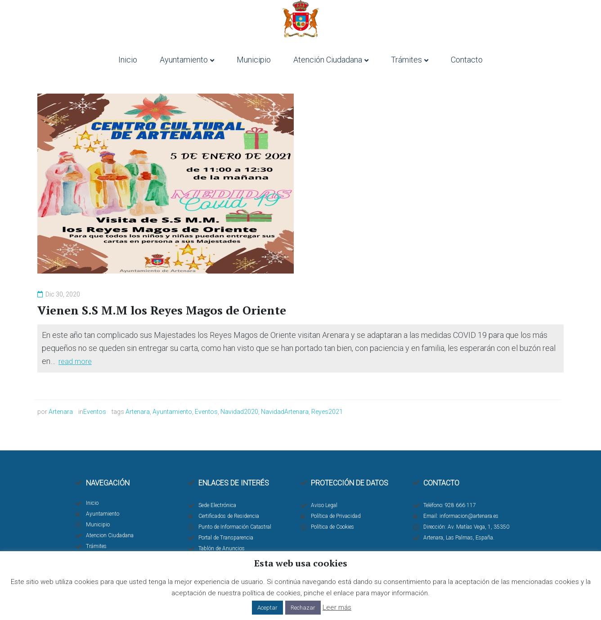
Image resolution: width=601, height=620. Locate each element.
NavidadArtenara (285, 411)
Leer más (337, 607)
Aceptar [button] (267, 607)
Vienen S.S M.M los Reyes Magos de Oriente (162, 310)
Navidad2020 (239, 411)
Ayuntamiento (172, 411)
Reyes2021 (327, 411)
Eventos (94, 411)
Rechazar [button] (303, 607)
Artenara (61, 411)
